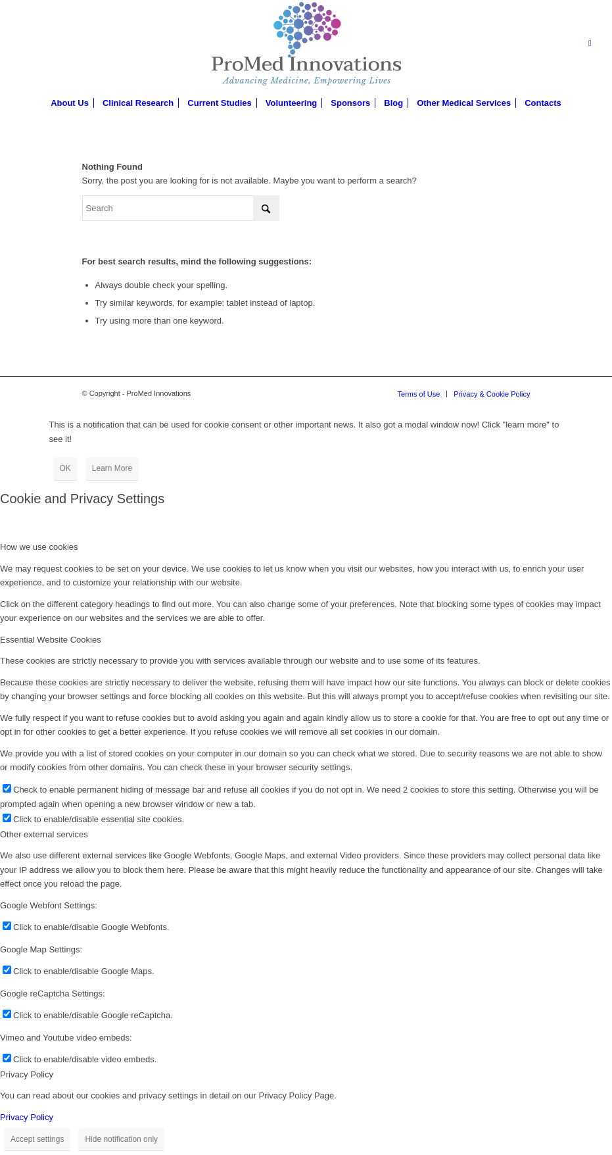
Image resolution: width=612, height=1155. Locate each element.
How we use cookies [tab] (39, 547)
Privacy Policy (26, 1117)
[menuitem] (69, 103)
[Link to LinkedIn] (590, 43)
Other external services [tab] (44, 834)
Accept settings (37, 1139)
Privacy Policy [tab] (26, 1074)
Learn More (112, 468)
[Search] (180, 208)
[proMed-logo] (306, 43)
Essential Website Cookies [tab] (50, 640)
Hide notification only (121, 1139)
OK (65, 468)
